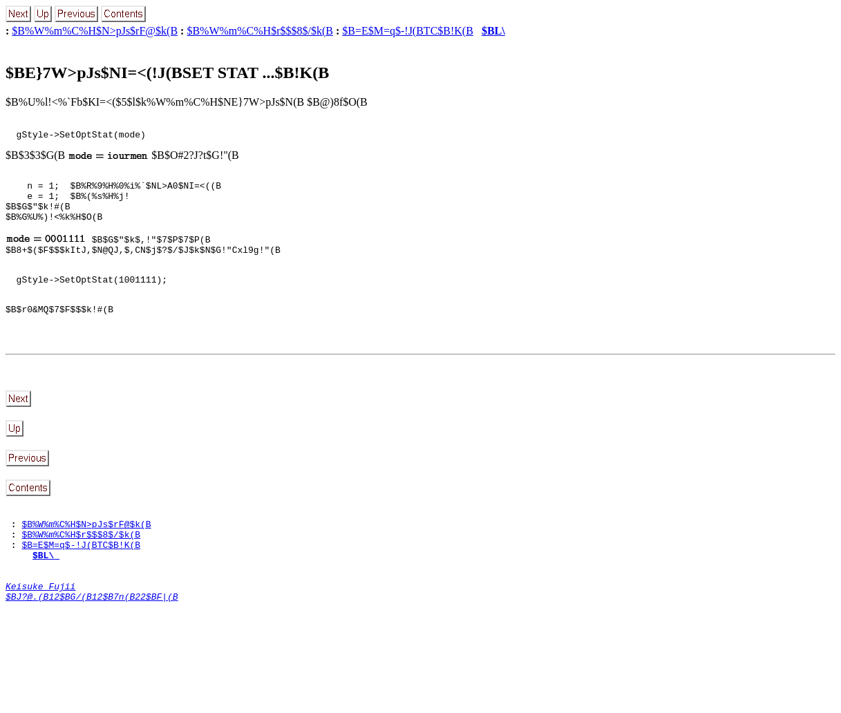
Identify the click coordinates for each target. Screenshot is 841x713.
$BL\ (493, 31)
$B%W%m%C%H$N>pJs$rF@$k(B (95, 31)
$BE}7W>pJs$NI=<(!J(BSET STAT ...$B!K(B (167, 73)
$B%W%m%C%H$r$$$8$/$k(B (260, 31)
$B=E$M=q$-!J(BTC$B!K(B (407, 31)
